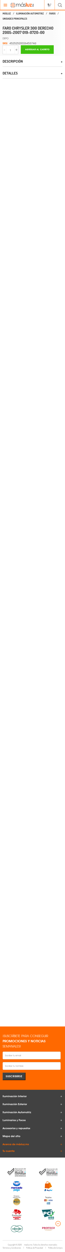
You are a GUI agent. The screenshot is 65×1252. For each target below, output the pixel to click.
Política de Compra (55, 1247)
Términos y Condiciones (12, 1247)
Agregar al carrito (37, 49)
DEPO (5, 38)
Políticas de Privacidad (34, 1247)
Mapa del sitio (11, 1136)
